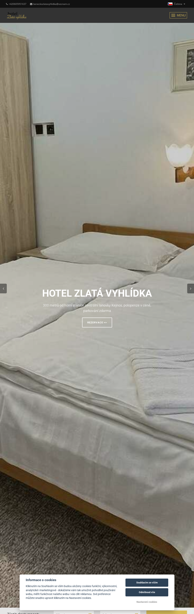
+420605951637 (16, 4)
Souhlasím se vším (147, 582)
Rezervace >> (97, 322)
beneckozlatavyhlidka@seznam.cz (50, 4)
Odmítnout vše (147, 592)
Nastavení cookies (146, 601)
